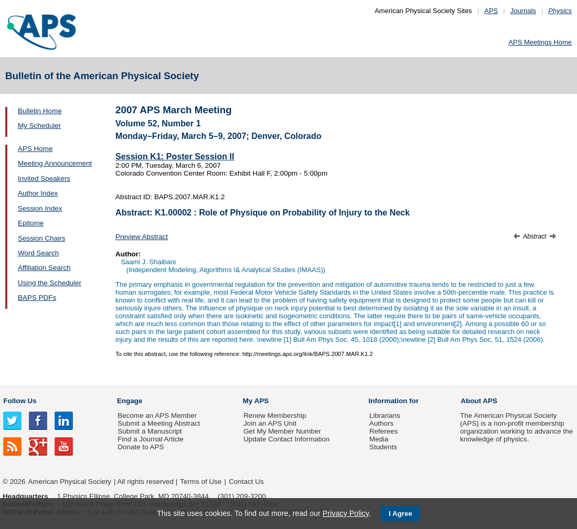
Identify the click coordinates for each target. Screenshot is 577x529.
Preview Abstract (141, 237)
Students (383, 447)
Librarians (384, 415)
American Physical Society (69, 481)
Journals (523, 11)
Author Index (38, 193)
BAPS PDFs (37, 297)
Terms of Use (200, 481)
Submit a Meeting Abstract (158, 423)
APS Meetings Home (540, 42)
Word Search (38, 253)
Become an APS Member (157, 415)
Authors (381, 423)
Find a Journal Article (150, 439)
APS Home (35, 149)
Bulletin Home (40, 111)
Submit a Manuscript (149, 431)
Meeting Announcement (55, 163)
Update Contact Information (286, 439)
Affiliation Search (44, 268)
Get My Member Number (282, 431)
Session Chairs (41, 238)
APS (491, 11)
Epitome (31, 223)
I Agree (400, 513)
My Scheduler (39, 125)
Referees (383, 431)
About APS (479, 401)
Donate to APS (140, 447)
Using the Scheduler (49, 283)
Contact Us (246, 481)
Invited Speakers (44, 178)
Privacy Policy (346, 513)
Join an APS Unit (269, 423)
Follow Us (19, 401)
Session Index (40, 208)
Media (379, 439)
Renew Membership (274, 415)
